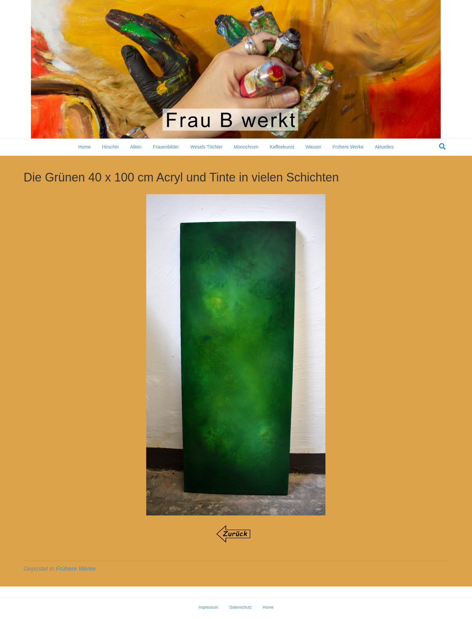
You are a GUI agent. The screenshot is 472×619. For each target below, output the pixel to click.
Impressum (208, 607)
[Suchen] (442, 147)
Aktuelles (384, 147)
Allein (136, 147)
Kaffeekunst (282, 147)
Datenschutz (241, 607)
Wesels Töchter (206, 147)
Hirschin (110, 147)
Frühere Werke (347, 147)
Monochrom (246, 147)
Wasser (313, 147)
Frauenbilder (166, 147)
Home (84, 147)
